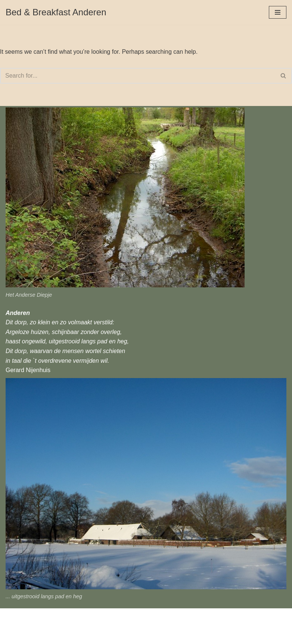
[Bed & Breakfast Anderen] (56, 12)
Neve (12, 616)
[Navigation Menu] (277, 12)
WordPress (72, 616)
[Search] (137, 76)
